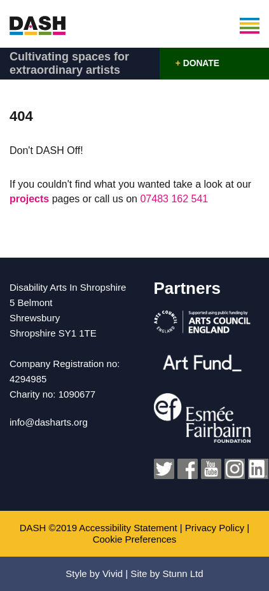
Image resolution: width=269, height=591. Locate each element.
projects (31, 198)
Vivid (112, 573)
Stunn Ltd (182, 573)
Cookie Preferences (135, 539)
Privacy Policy (214, 527)
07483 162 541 (174, 198)
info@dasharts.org (49, 422)
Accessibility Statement (128, 527)
